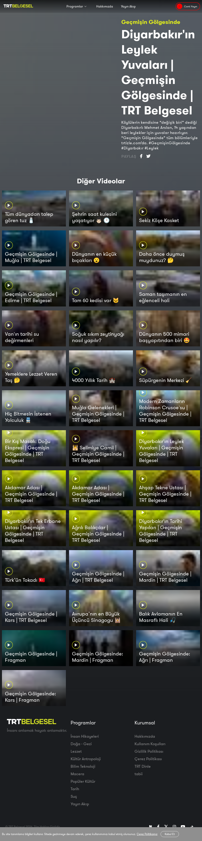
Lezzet (76, 751)
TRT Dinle (143, 766)
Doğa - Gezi (81, 743)
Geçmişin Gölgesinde (150, 21)
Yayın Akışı (128, 6)
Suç (74, 796)
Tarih (75, 788)
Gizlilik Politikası (149, 751)
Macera (77, 773)
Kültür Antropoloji (86, 758)
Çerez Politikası (148, 758)
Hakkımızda (104, 6)
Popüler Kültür (83, 781)
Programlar (74, 6)
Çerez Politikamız (147, 834)
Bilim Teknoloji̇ (83, 766)
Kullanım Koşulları (150, 743)
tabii (139, 773)
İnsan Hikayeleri (85, 736)
